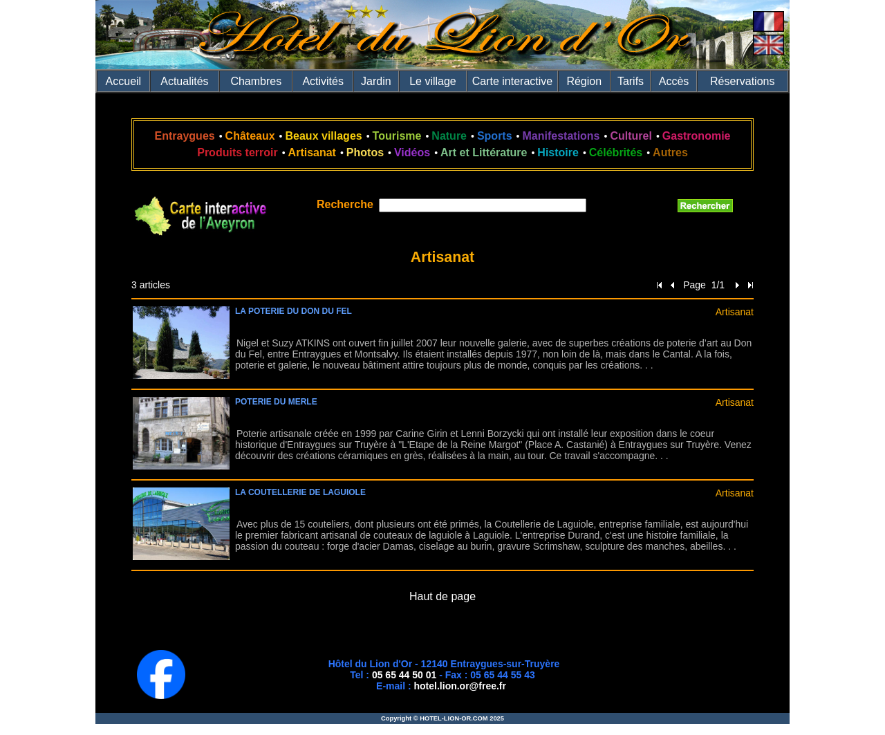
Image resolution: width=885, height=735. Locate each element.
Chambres (255, 81)
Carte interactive (512, 81)
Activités (323, 81)
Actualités (184, 81)
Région (584, 81)
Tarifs (630, 81)
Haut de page (442, 596)
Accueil (124, 81)
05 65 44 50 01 (404, 674)
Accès (674, 81)
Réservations (742, 81)
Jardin (376, 81)
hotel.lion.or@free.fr (460, 685)
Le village (432, 81)
